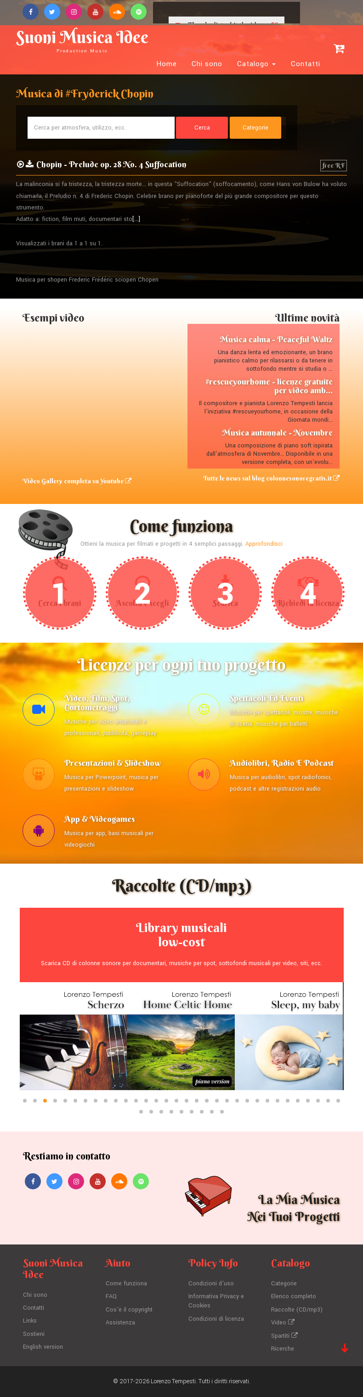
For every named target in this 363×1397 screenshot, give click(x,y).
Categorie (284, 1283)
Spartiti (284, 1336)
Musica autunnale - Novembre (277, 432)
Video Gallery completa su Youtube (77, 481)
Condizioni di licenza (216, 1319)
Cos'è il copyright (129, 1310)
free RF (334, 165)
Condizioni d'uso (211, 1283)
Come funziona (126, 1283)
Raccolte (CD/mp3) (297, 1310)
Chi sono (207, 64)
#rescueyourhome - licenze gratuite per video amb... (269, 386)
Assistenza (120, 1322)
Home (166, 64)
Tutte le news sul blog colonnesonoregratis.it (271, 478)
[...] (136, 219)
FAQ (111, 1296)
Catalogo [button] (256, 64)
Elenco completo (293, 1296)
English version (43, 1347)
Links (30, 1321)
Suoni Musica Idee (82, 40)
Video (283, 1322)
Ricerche (282, 1349)
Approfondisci (264, 544)
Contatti (305, 64)
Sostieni (34, 1334)
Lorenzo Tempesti (173, 1381)
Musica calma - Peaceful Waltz (276, 339)
